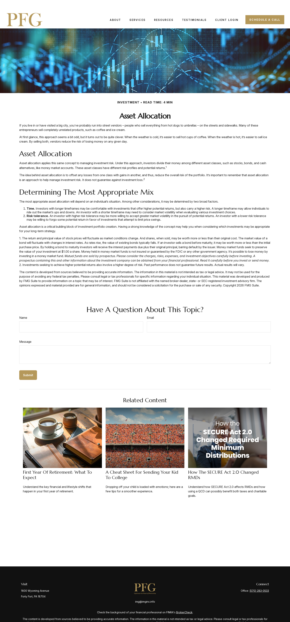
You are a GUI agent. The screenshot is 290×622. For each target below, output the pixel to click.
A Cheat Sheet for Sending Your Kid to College (142, 464)
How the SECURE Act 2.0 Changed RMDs (223, 464)
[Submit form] (28, 364)
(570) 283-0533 (259, 579)
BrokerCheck (184, 601)
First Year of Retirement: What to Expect (57, 464)
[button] (115, 9)
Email (150, 307)
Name (23, 307)
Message (25, 331)
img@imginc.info (145, 590)
